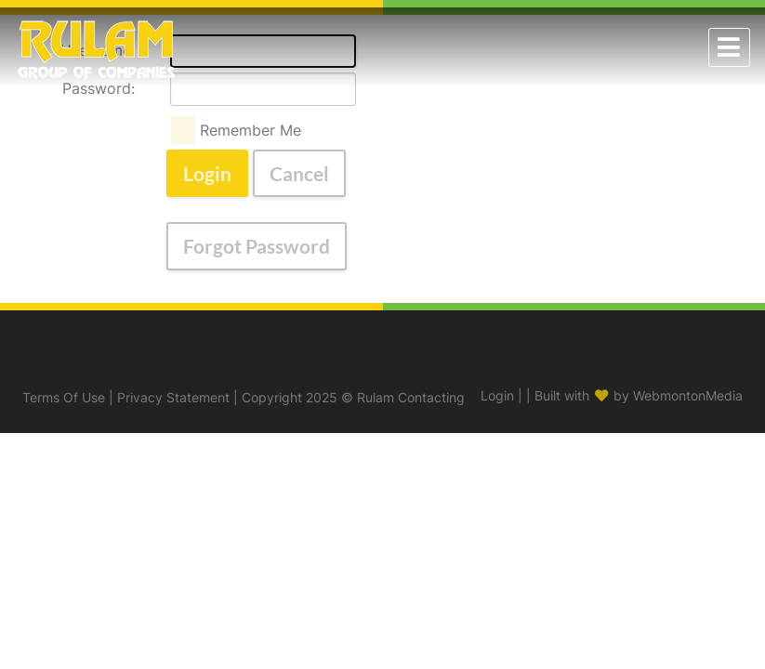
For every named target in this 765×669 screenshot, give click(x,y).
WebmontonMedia (688, 395)
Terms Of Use (63, 397)
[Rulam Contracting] (96, 45)
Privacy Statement (173, 397)
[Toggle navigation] (729, 47)
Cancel (299, 173)
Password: (98, 88)
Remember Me (250, 130)
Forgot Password (256, 245)
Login (207, 173)
